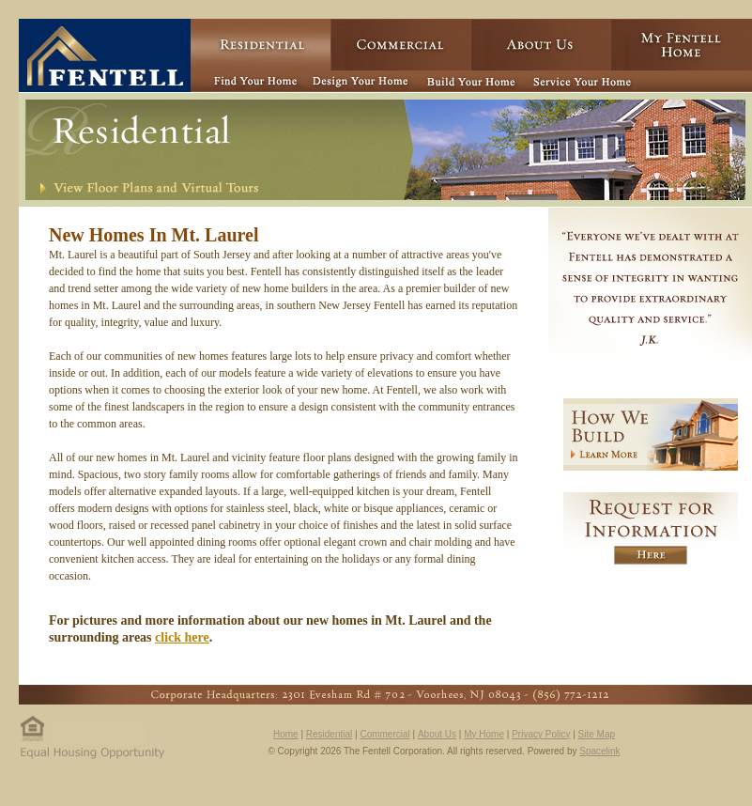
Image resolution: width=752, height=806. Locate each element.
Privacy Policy (541, 734)
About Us (437, 734)
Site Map (596, 734)
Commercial (384, 734)
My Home (484, 734)
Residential (329, 734)
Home (286, 734)
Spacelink (599, 751)
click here (182, 637)
